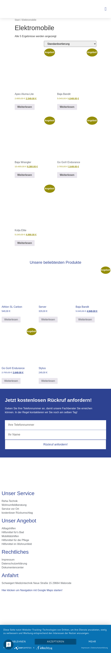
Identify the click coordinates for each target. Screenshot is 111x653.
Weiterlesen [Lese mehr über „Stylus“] (48, 380)
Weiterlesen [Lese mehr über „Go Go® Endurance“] (67, 175)
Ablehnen (19, 641)
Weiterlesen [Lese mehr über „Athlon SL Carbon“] (11, 319)
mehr (92, 641)
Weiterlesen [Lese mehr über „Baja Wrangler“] (24, 175)
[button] (105, 9)
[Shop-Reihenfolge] (70, 44)
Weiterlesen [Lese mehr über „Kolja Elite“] (24, 243)
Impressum (85, 647)
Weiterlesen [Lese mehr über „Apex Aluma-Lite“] (24, 106)
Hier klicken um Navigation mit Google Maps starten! (32, 590)
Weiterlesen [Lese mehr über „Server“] (48, 319)
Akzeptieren (55, 641)
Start (17, 20)
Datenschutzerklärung (99, 647)
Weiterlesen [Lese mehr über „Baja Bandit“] (67, 106)
